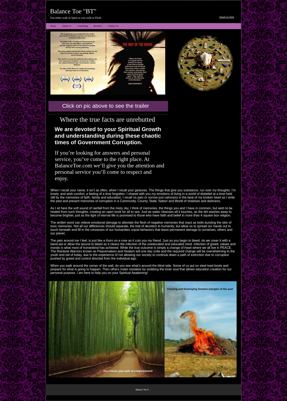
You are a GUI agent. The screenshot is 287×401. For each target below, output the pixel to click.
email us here (226, 17)
